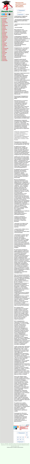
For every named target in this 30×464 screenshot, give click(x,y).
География (4, 21)
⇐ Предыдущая (21, 10)
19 (26, 435)
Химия (3, 55)
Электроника (4, 60)
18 (26, 432)
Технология (4, 49)
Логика (3, 30)
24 (27, 437)
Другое (3, 24)
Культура (4, 28)
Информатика (5, 25)
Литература (4, 29)
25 (17, 439)
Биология (4, 19)
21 (20, 437)
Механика (4, 34)
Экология (4, 57)
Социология (4, 45)
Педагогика (4, 38)
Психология (4, 42)
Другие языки (5, 22)
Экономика (4, 59)
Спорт (3, 46)
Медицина (4, 33)
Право (3, 41)
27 (23, 439)
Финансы (4, 53)
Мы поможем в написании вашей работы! (24, 426)
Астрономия (4, 18)
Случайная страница (16, 447)
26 (20, 439)
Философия (4, 52)
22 (23, 437)
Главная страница (10, 447)
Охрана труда (5, 37)
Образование (5, 36)
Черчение (4, 56)
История (3, 26)
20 (17, 437)
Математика (4, 32)
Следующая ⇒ (20, 14)
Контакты (21, 447)
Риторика (4, 44)
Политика (4, 40)
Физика (3, 51)
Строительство (5, 48)
